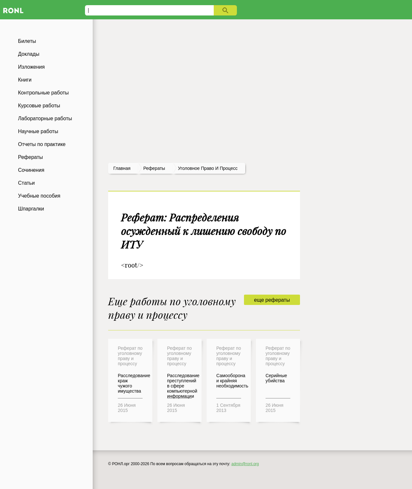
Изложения (31, 67)
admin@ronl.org (245, 464)
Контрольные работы (43, 92)
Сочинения (31, 170)
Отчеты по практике (42, 144)
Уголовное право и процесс (208, 168)
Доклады (28, 54)
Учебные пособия (39, 196)
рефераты (154, 168)
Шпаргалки (31, 208)
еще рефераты (272, 300)
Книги (25, 80)
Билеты (27, 41)
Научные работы (38, 131)
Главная (121, 168)
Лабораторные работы (45, 118)
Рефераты (30, 157)
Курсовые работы (39, 105)
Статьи (26, 183)
